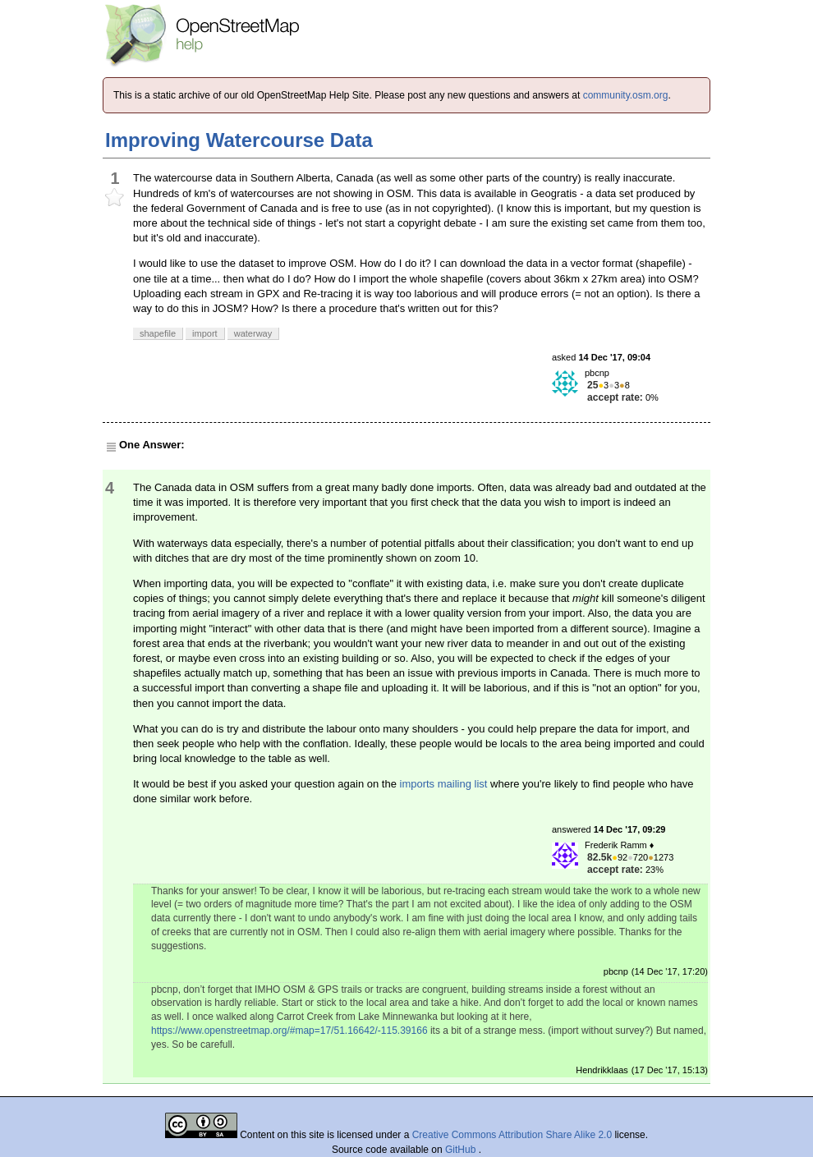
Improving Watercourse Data (239, 140)
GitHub (462, 1149)
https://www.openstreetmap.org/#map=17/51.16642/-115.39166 (289, 1030)
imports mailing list (444, 784)
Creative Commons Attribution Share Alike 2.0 (512, 1135)
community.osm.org (625, 95)
